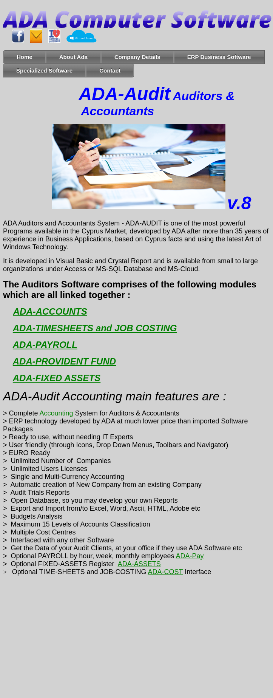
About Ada (73, 57)
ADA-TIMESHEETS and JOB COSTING (95, 328)
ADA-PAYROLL (45, 345)
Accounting (56, 413)
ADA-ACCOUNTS (50, 311)
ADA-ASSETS (139, 564)
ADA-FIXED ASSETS (56, 378)
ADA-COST (165, 572)
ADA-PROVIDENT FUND (64, 361)
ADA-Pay (190, 556)
